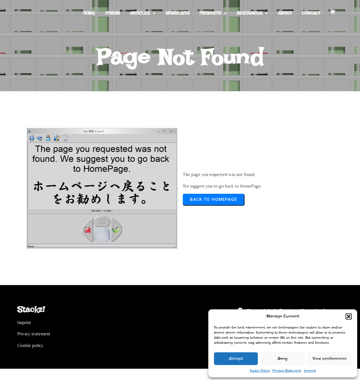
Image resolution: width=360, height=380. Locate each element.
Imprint (310, 371)
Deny (283, 358)
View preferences (329, 358)
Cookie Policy (260, 371)
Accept (236, 358)
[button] (349, 316)
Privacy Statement (287, 371)
